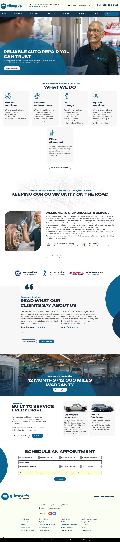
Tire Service (84, 525)
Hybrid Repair (65, 519)
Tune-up (83, 527)
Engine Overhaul (44, 530)
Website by (111, 538)
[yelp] (50, 514)
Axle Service (25, 522)
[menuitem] (4, 14)
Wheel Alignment (86, 530)
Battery (23, 525)
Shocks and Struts (67, 527)
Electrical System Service (47, 525)
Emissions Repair (44, 527)
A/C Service (25, 519)
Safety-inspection (66, 530)
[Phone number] (91, 457)
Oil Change (64, 522)
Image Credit (95, 538)
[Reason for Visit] (60, 462)
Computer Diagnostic (28, 530)
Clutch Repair (25, 527)
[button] (27, 333)
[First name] (28, 457)
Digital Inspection (44, 522)
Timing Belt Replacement (89, 522)
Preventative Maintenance (69, 525)
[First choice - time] (91, 466)
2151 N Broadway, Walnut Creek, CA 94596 (45, 4)
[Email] (70, 457)
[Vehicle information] (39, 466)
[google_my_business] (54, 514)
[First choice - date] (70, 466)
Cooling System (44, 519)
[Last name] (49, 457)
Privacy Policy (102, 538)
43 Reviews (45, 7)
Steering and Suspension (89, 519)
